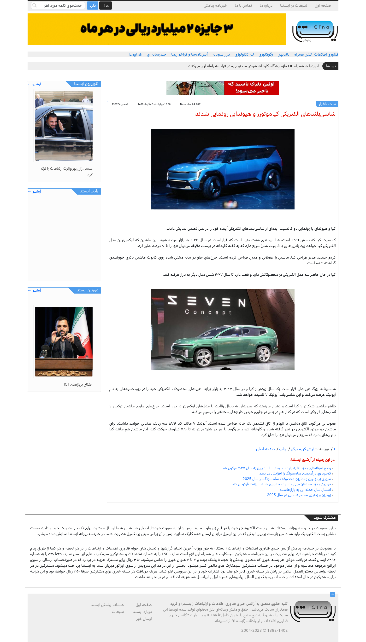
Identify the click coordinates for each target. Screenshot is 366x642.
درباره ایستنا (142, 612)
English (135, 54)
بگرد (92, 5)
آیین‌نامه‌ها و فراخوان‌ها (189, 54)
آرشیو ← (34, 84)
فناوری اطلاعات (326, 54)
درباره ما (266, 5)
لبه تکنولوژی (244, 54)
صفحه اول (323, 5)
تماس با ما (243, 5)
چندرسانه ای (156, 54)
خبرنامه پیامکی (215, 5)
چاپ (282, 449)
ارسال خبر (144, 619)
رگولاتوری (266, 54)
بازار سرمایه (221, 54)
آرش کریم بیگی (302, 449)
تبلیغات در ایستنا (293, 5)
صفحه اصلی (265, 449)
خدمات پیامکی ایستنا (107, 605)
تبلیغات (118, 612)
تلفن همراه (303, 54)
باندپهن (283, 54)
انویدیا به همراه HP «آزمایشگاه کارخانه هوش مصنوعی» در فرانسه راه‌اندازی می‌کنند (253, 66)
